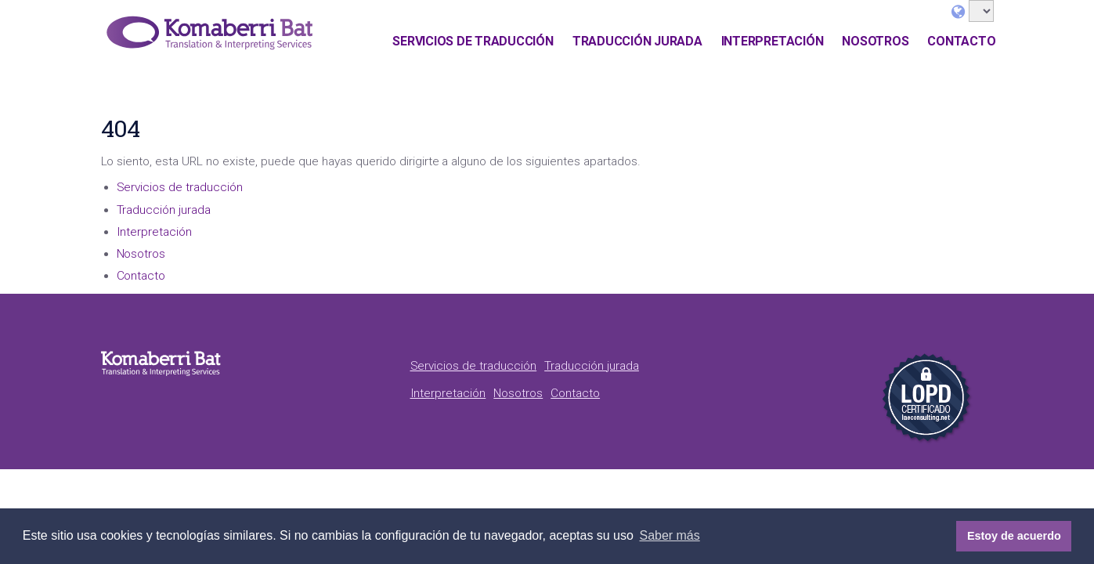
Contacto (961, 41)
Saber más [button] (669, 535)
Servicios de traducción (472, 41)
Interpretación (772, 41)
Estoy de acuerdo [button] (1014, 536)
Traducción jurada (637, 41)
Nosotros (875, 41)
